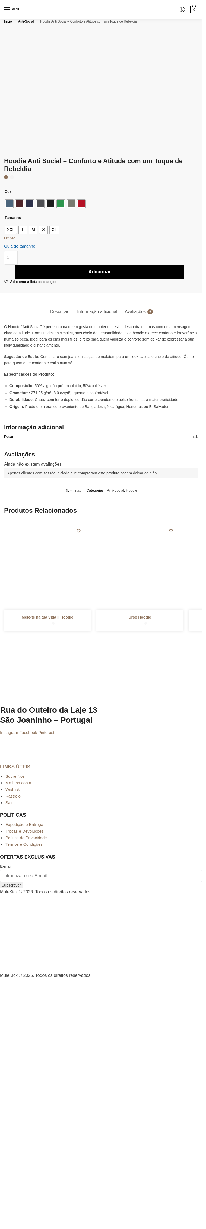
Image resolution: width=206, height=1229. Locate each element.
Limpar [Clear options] (9, 238)
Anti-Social (26, 21)
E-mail (6, 866)
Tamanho (13, 217)
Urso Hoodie (139, 617)
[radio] (9, 204)
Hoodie (131, 490)
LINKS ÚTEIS (15, 767)
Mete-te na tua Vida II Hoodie (47, 617)
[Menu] (12, 9)
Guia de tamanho (19, 246)
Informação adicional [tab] (97, 311)
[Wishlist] (79, 531)
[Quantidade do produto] (11, 258)
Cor (8, 191)
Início (8, 21)
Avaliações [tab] (135, 311)
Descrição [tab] (59, 311)
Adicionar (99, 271)
